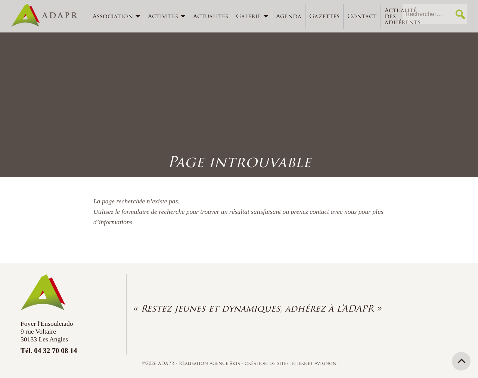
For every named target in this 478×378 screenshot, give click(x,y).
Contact (362, 16)
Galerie (248, 16)
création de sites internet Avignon (290, 363)
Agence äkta (225, 363)
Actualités (210, 16)
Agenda (288, 16)
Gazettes (324, 16)
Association (113, 16)
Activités (163, 16)
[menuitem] (116, 16)
